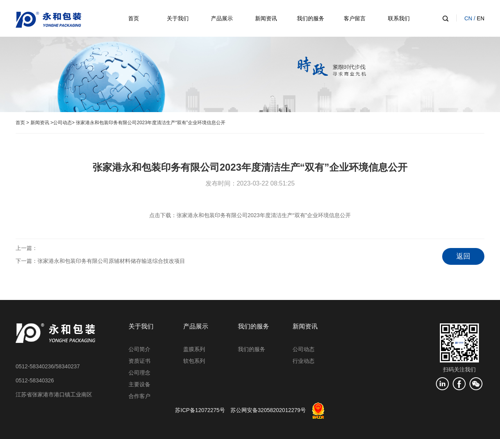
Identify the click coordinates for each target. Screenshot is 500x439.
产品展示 (222, 18)
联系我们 (399, 18)
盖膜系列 (194, 349)
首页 (133, 18)
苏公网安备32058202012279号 (268, 410)
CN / (470, 18)
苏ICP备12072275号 (200, 410)
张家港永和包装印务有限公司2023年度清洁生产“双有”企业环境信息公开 (264, 215)
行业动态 (303, 361)
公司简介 (139, 349)
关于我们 (178, 18)
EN (480, 18)
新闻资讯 (266, 18)
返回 (463, 256)
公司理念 (139, 372)
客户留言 (355, 18)
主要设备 (139, 384)
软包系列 (194, 361)
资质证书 (139, 361)
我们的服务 (310, 18)
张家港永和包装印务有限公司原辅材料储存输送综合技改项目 (111, 261)
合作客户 (139, 396)
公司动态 (62, 122)
